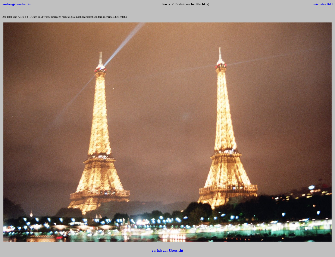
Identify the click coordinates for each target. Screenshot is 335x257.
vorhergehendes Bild (17, 4)
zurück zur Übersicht (167, 250)
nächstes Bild (323, 4)
